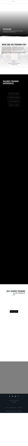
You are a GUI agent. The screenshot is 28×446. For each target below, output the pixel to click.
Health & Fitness (14, 60)
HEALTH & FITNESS (14, 93)
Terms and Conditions (12, 407)
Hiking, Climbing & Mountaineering (14, 63)
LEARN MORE (14, 311)
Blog (7, 407)
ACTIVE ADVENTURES (14, 101)
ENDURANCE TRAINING (14, 97)
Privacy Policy (19, 407)
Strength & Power (14, 64)
